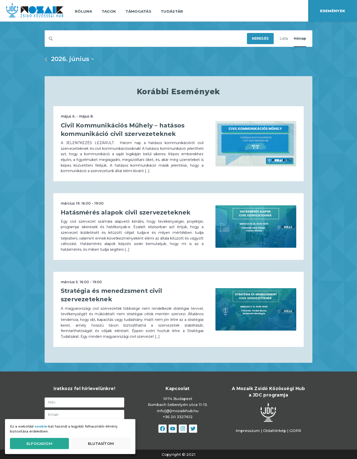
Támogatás (138, 11)
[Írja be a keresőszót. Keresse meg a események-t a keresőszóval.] (146, 39)
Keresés (260, 38)
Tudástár (172, 11)
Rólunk (83, 11)
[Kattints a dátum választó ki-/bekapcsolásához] (72, 59)
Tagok (109, 11)
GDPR (295, 430)
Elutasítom (101, 443)
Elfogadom (39, 443)
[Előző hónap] (46, 59)
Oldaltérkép (275, 430)
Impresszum (248, 430)
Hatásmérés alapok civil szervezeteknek (126, 212)
